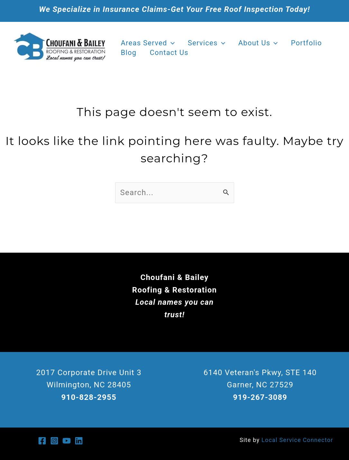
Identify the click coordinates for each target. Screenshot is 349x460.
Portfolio (309, 43)
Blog (129, 53)
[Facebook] (42, 441)
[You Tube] (66, 441)
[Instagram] (54, 441)
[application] (171, 43)
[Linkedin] (79, 441)
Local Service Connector (297, 440)
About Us (260, 43)
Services (207, 43)
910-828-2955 (88, 397)
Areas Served (148, 43)
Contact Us (170, 53)
